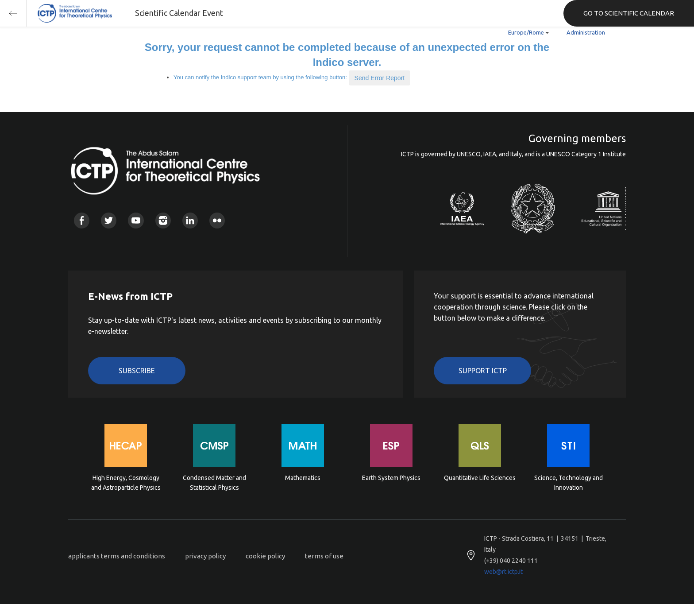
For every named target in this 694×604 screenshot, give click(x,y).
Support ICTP (483, 371)
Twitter (108, 220)
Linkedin (190, 220)
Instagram (163, 220)
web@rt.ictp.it (503, 571)
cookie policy (265, 556)
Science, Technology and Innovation (568, 482)
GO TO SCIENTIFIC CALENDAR (628, 13)
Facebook (81, 220)
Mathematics (302, 477)
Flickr (217, 220)
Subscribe (137, 371)
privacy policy (205, 556)
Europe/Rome (526, 32)
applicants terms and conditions (116, 556)
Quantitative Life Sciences (480, 477)
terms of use (324, 556)
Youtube (135, 220)
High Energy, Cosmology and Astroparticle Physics (126, 482)
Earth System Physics (391, 477)
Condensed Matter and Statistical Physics (214, 482)
